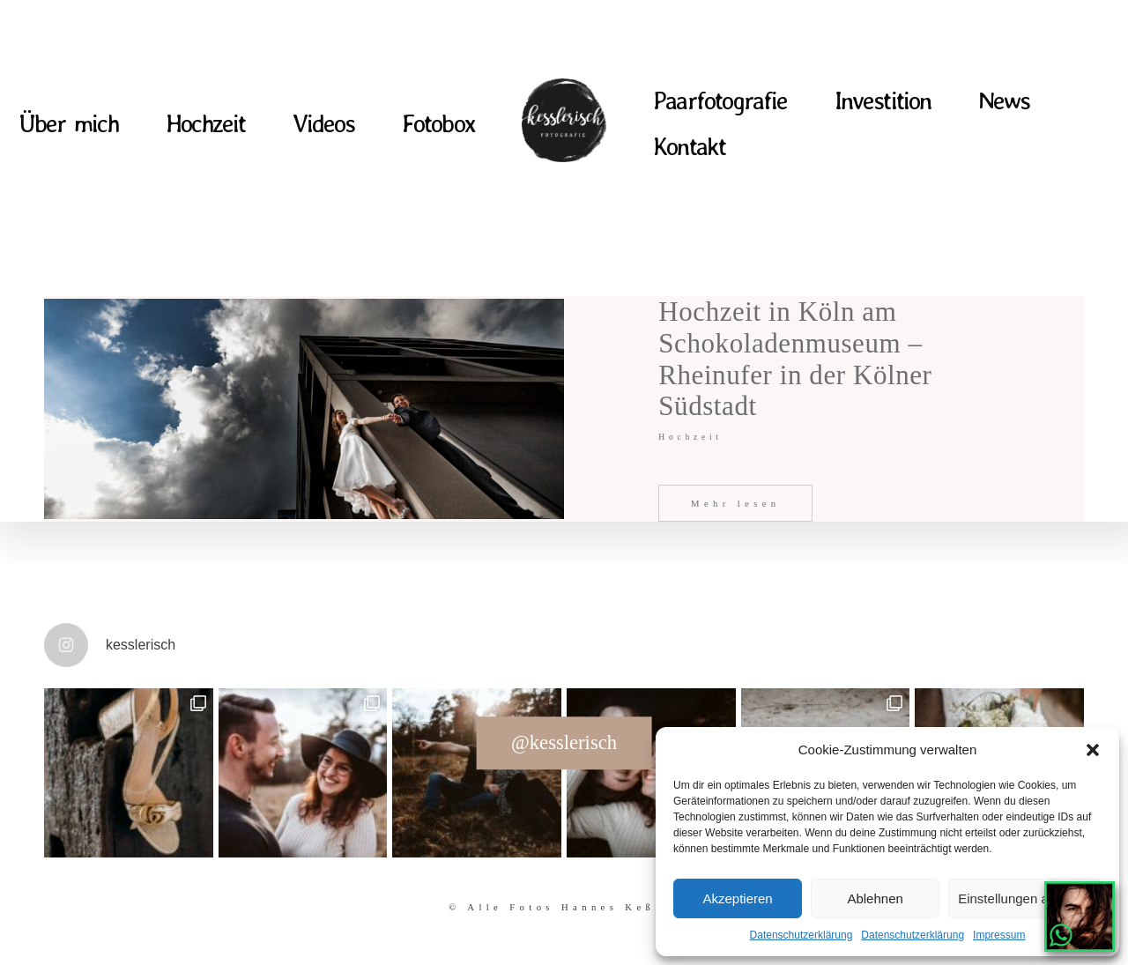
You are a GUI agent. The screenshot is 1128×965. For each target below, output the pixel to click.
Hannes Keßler (620, 907)
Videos (324, 123)
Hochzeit (206, 123)
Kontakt (689, 146)
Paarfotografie (720, 100)
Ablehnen (874, 898)
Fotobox (438, 123)
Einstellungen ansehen (1025, 898)
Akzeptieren (737, 898)
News (1003, 100)
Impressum (999, 935)
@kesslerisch (564, 742)
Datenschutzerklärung (801, 935)
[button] (1093, 750)
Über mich (68, 123)
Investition (883, 100)
